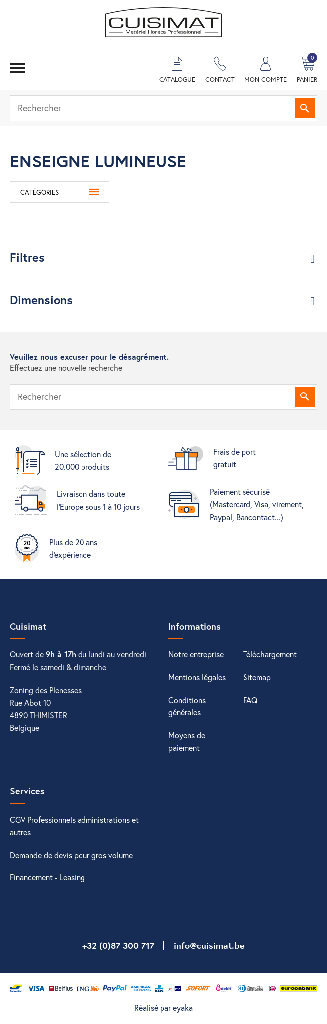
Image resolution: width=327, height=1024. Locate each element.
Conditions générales (187, 706)
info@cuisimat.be (209, 945)
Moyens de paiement (186, 741)
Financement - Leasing (47, 877)
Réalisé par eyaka (163, 1007)
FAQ (250, 700)
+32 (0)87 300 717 (118, 945)
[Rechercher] (163, 108)
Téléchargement (270, 654)
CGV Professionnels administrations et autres (74, 826)
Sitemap (257, 677)
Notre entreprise (196, 654)
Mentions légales (197, 677)
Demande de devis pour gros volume (71, 855)
